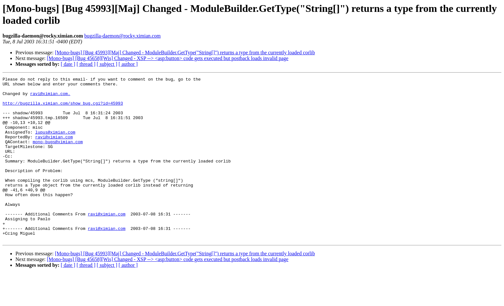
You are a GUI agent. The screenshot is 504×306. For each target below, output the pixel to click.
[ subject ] (107, 64)
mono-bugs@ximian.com (58, 155)
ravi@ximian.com (54, 149)
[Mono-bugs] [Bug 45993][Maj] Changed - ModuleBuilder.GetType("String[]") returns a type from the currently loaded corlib (185, 52)
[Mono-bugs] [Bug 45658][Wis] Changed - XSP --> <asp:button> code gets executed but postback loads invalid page (167, 58)
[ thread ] (85, 64)
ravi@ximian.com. (50, 97)
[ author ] (128, 64)
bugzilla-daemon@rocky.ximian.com (122, 36)
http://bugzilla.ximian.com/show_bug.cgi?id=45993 (63, 109)
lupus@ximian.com (55, 143)
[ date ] (68, 64)
